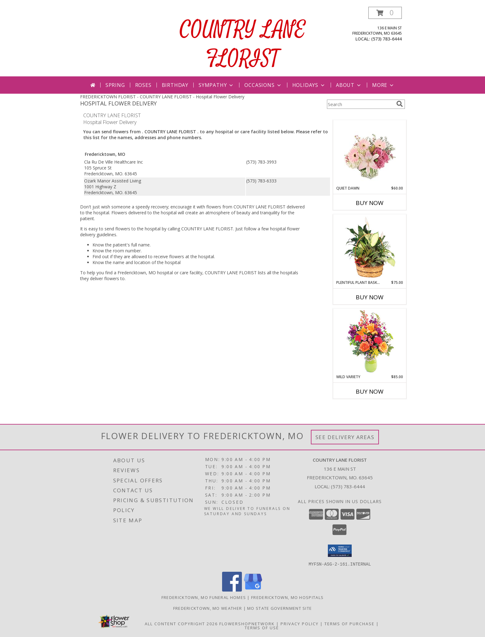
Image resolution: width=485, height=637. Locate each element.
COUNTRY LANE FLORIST (243, 44)
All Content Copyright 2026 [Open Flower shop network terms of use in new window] (181, 623)
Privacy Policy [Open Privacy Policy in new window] (300, 623)
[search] (400, 103)
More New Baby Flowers (360, 409)
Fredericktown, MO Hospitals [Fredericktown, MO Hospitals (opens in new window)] (287, 597)
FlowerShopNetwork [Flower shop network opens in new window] (247, 623)
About (349, 85)
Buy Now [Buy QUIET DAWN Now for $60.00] (370, 203)
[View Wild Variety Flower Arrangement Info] (370, 341)
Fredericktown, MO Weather (207, 608)
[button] (385, 13)
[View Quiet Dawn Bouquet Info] (370, 153)
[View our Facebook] (232, 589)
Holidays (309, 85)
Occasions (263, 85)
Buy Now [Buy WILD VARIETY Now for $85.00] (370, 391)
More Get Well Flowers (361, 115)
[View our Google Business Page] (253, 589)
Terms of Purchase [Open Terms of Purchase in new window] (349, 623)
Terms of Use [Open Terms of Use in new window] (262, 627)
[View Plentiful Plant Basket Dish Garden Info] (370, 247)
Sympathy (216, 85)
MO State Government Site (279, 608)
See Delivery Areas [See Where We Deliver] (345, 437)
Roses (143, 85)
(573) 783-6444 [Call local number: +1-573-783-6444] (386, 39)
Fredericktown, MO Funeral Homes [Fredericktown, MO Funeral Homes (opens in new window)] (203, 597)
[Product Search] (360, 104)
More (383, 85)
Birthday (175, 85)
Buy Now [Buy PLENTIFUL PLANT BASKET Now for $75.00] (370, 297)
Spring (115, 85)
